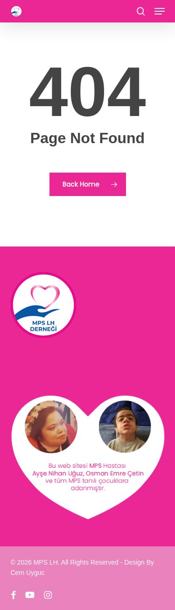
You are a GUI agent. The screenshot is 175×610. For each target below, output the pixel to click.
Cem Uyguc (28, 572)
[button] (159, 11)
